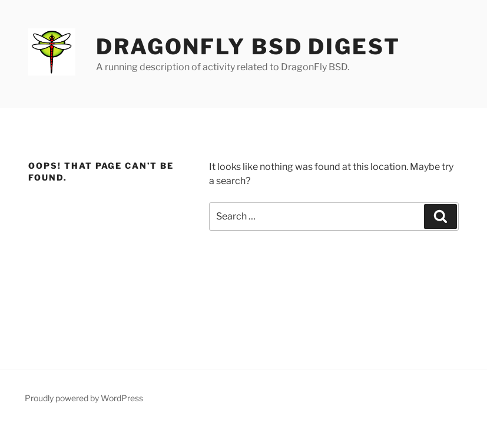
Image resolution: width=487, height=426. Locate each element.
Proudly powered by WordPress (84, 398)
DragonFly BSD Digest (248, 47)
